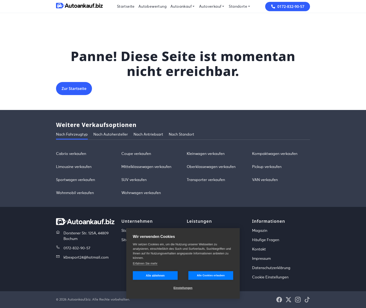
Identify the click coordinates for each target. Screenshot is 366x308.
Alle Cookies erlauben (211, 275)
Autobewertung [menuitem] (152, 6)
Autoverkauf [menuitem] (210, 6)
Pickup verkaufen (267, 167)
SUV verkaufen (134, 180)
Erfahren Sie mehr (145, 263)
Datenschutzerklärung (271, 268)
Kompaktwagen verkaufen (274, 154)
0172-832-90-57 (76, 248)
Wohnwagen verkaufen (141, 193)
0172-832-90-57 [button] (287, 6)
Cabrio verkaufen (71, 154)
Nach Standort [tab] (181, 134)
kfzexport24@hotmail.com (86, 257)
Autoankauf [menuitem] (181, 6)
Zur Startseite (74, 88)
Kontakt (259, 249)
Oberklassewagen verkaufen (211, 167)
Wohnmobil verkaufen (75, 193)
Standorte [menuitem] (238, 6)
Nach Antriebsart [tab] (148, 134)
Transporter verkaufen (206, 180)
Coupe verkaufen (136, 154)
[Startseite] (79, 6)
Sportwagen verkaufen (75, 180)
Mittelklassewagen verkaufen (146, 167)
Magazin (259, 231)
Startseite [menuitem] (126, 6)
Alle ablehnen (155, 275)
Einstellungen (182, 288)
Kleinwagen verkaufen (206, 154)
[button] (279, 299)
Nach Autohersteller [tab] (110, 134)
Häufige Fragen (265, 240)
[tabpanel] (183, 173)
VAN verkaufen (265, 180)
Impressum (261, 258)
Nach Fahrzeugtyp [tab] (72, 134)
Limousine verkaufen (74, 167)
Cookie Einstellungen (270, 277)
